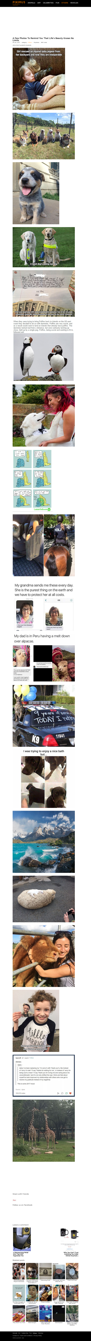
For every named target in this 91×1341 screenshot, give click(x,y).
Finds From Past (72, 1280)
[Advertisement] (45, 22)
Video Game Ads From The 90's (45, 1323)
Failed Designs (32, 1322)
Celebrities (48, 3)
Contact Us (16, 1335)
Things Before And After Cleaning (59, 1302)
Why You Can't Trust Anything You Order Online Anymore (71, 1254)
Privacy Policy (38, 1335)
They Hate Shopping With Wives (72, 1302)
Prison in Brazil (45, 1302)
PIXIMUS (19, 2)
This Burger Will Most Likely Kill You (59, 1280)
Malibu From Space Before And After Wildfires (72, 1324)
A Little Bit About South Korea (32, 1302)
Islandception (59, 1322)
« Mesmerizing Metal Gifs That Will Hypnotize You (20, 1254)
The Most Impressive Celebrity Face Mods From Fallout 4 (32, 1281)
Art (39, 3)
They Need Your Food (19, 1322)
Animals (31, 3)
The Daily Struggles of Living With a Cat (19, 1302)
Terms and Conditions (26, 1335)
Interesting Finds (45, 1280)
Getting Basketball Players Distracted (19, 1280)
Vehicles (74, 3)
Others (64, 3)
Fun (57, 3)
